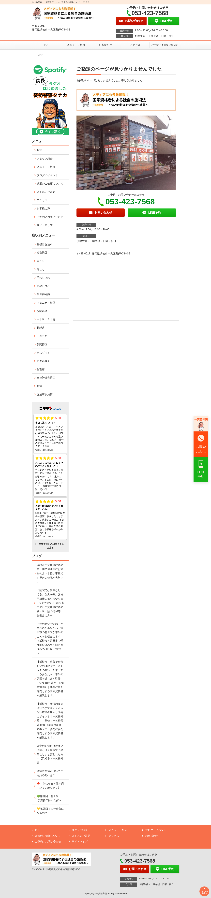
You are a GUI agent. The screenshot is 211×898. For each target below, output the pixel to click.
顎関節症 (42, 344)
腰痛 (39, 386)
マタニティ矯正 (46, 302)
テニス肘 (42, 336)
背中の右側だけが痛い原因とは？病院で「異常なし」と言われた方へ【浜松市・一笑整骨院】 (50, 754)
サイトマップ (45, 225)
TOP (46, 45)
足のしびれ (43, 286)
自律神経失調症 (46, 377)
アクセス (135, 45)
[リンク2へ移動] (201, 444)
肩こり (41, 269)
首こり (41, 261)
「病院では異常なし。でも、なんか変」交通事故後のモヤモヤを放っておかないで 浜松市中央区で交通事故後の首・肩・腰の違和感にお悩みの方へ (50, 603)
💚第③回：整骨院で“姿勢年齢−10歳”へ (49, 798)
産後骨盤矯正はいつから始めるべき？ (50, 773)
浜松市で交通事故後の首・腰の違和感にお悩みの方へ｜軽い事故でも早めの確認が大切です (50, 573)
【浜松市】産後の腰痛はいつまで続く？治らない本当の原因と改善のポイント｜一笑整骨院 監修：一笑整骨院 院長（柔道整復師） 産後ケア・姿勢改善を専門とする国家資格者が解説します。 (50, 720)
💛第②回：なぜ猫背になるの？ (50, 810)
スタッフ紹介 (45, 158)
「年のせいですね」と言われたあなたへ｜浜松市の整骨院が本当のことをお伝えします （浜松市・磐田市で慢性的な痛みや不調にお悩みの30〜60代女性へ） (50, 638)
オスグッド (43, 352)
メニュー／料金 (76, 45)
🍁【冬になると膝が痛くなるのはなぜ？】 (50, 785)
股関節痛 (42, 311)
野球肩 (41, 327)
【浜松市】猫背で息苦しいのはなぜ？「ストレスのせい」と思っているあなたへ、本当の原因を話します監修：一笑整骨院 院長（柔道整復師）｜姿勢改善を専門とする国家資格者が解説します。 (50, 678)
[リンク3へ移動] (201, 469)
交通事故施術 (45, 394)
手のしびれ (43, 277)
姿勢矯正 (42, 252)
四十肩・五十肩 (46, 319)
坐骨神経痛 (43, 294)
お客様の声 (105, 45)
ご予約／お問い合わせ (164, 45)
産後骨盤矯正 (45, 244)
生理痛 (41, 369)
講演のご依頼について (50, 183)
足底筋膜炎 (43, 361)
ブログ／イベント (47, 175)
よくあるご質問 (46, 192)
